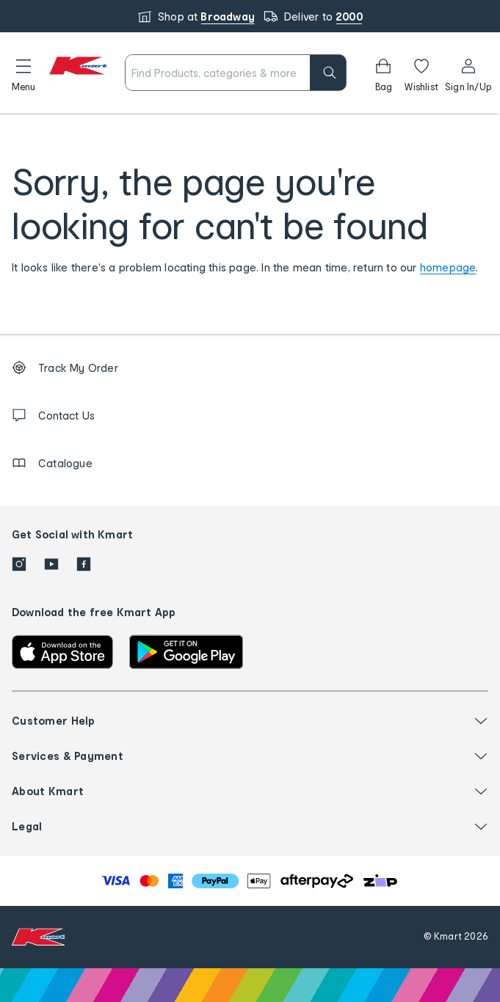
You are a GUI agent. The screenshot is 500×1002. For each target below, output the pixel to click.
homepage (448, 267)
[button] (23, 72)
